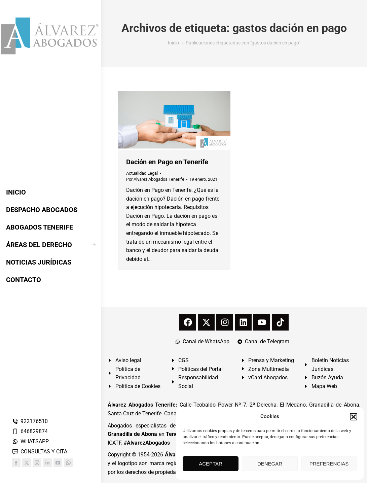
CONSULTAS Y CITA (39, 451)
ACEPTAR (210, 464)
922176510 (30, 421)
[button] (353, 416)
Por (155, 179)
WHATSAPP (30, 441)
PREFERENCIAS (329, 464)
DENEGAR (269, 464)
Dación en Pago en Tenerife (167, 162)
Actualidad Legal (142, 173)
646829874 (30, 431)
